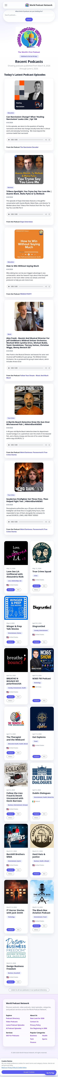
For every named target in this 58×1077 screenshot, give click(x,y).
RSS (18, 590)
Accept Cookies (29, 1072)
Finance (33, 1042)
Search (29, 19)
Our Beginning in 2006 (38, 1028)
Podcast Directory (13, 1018)
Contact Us (34, 1022)
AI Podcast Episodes (13, 1028)
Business (33, 1036)
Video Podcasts (12, 1022)
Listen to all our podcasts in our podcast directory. (29, 990)
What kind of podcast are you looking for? (29, 11)
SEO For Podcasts (12, 1036)
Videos (36, 590)
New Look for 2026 (37, 1018)
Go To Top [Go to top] (50, 1073)
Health (44, 1036)
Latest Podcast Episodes (15, 1025)
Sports (44, 1039)
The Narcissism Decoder (29, 147)
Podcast (10, 590)
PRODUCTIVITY (26, 294)
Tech (32, 1039)
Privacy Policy (35, 1025)
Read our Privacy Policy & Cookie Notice (14, 1067)
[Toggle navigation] (6, 5)
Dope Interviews (26, 222)
